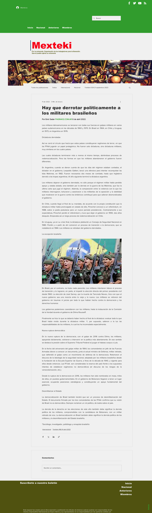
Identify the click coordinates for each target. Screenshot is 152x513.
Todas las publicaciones (39, 87)
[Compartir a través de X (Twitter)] (48, 437)
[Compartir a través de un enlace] (59, 437)
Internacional (65, 87)
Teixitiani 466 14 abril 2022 (62, 429)
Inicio (149, 507)
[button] (130, 87)
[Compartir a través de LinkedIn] (54, 437)
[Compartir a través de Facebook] (43, 437)
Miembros (126, 494)
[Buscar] (108, 18)
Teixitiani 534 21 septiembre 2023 (96, 87)
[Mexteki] (129, 3)
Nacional (77, 87)
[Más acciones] (120, 102)
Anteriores (125, 491)
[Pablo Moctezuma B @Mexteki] (134, 3)
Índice (54, 87)
